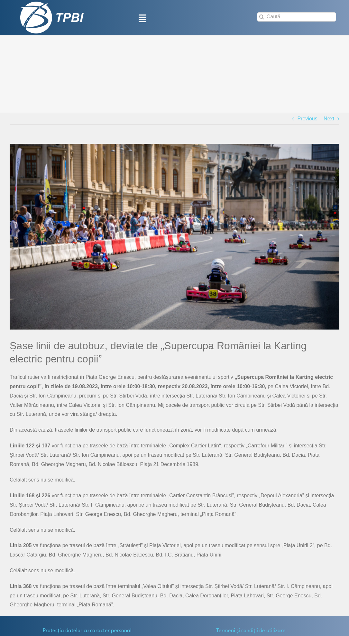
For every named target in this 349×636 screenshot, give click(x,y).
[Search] (261, 17)
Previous (307, 118)
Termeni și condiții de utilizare (251, 630)
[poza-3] (174, 237)
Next (329, 118)
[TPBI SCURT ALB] (51, 4)
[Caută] (296, 17)
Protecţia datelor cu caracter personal (87, 630)
